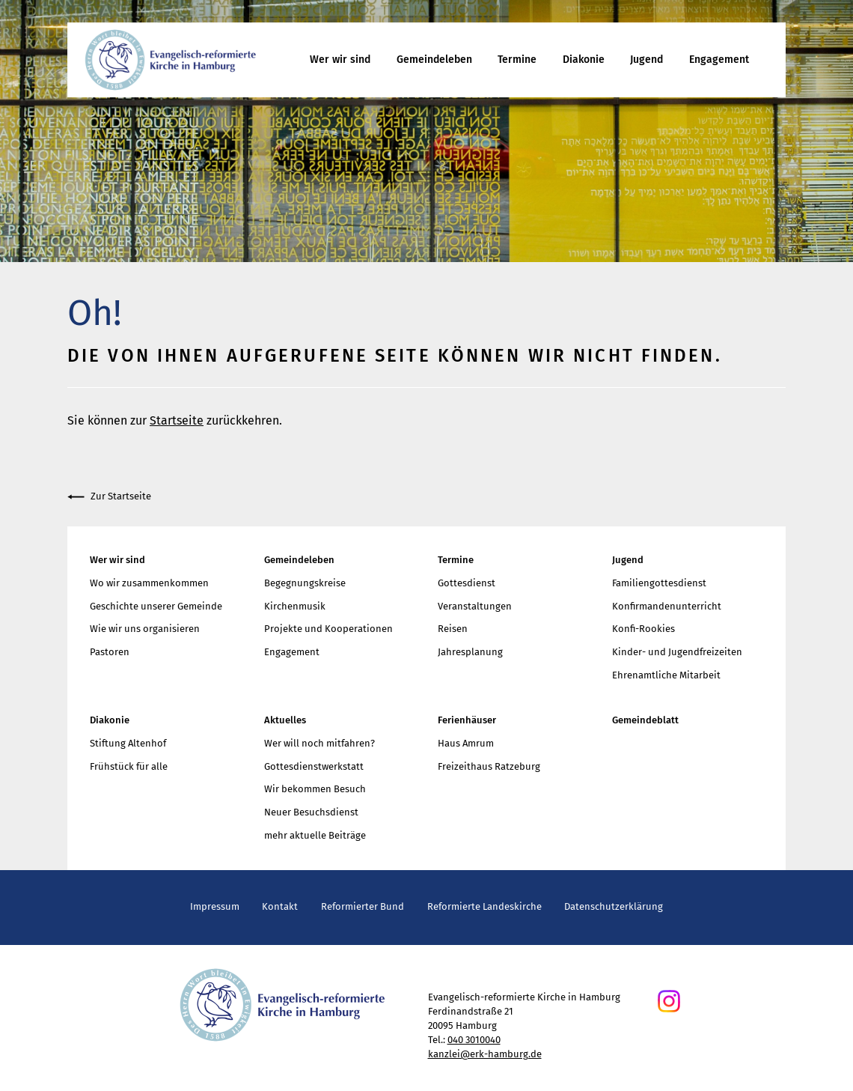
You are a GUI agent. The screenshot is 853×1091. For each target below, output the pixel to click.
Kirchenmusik (294, 606)
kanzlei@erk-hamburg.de (485, 1054)
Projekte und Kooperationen (328, 628)
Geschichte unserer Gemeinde (156, 606)
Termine (517, 59)
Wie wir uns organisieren (145, 628)
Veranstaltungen (475, 606)
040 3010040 (474, 1039)
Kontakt (280, 906)
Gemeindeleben (434, 59)
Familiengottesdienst (659, 583)
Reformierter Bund (362, 906)
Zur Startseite (109, 497)
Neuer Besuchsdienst (311, 812)
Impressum (214, 906)
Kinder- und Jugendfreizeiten (677, 651)
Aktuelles (285, 720)
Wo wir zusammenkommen (149, 583)
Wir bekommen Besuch (315, 788)
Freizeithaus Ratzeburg (489, 766)
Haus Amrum (466, 743)
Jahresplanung (470, 651)
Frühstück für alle (129, 766)
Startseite (177, 420)
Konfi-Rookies (643, 628)
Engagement (719, 59)
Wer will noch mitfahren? (319, 743)
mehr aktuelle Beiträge (315, 835)
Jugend (646, 59)
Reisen (453, 628)
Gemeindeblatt (645, 720)
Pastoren (109, 651)
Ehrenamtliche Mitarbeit (666, 675)
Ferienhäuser (467, 720)
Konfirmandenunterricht (666, 606)
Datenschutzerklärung (613, 906)
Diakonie (584, 59)
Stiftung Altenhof (128, 743)
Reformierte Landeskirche (484, 906)
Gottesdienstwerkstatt (314, 766)
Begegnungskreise (305, 583)
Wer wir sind (340, 59)
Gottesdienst (466, 583)
